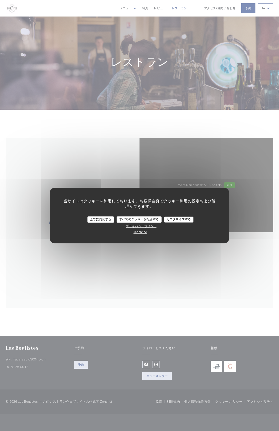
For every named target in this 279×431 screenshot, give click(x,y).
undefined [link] (140, 232)
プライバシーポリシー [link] (141, 226)
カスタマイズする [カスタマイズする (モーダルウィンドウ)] (178, 219)
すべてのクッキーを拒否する (139, 219)
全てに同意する (100, 219)
